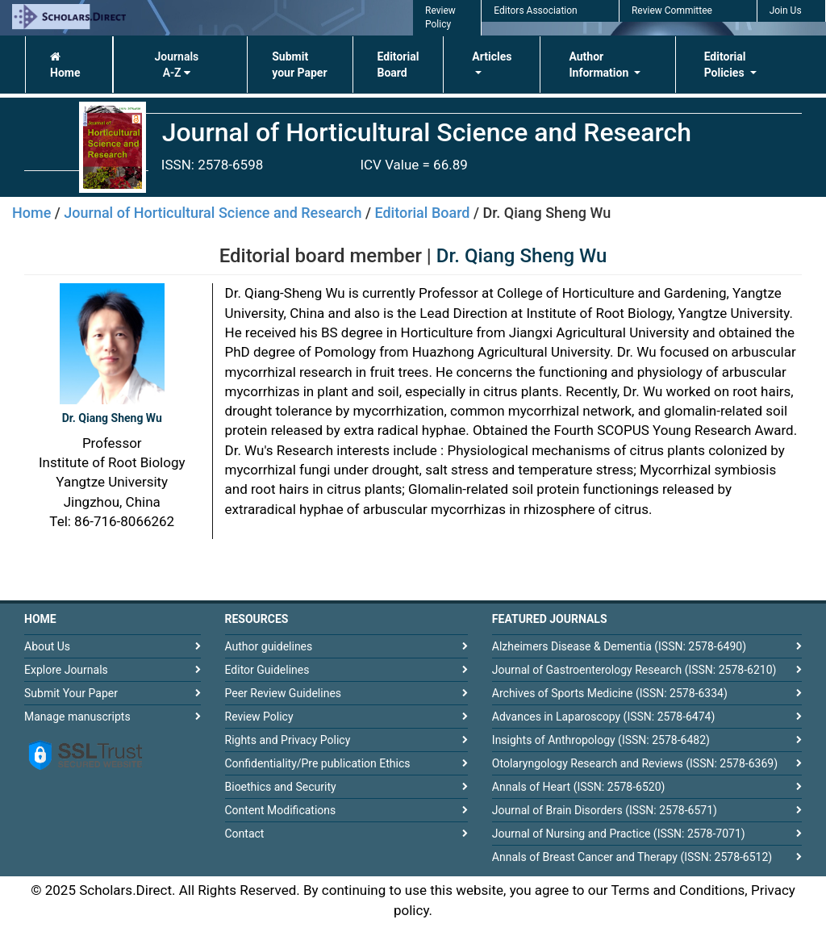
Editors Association (535, 10)
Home (65, 65)
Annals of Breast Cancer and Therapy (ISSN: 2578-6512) (632, 857)
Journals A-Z (176, 64)
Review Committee (672, 10)
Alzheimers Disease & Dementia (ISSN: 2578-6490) (619, 646)
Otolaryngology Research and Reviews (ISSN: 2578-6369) (635, 763)
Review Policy (259, 716)
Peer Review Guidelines (283, 693)
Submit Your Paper (71, 693)
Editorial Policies (725, 64)
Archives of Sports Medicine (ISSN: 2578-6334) (610, 693)
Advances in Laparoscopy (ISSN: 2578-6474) (603, 716)
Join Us (786, 10)
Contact (245, 833)
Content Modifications (280, 810)
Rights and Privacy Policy (288, 739)
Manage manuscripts (77, 716)
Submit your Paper (299, 64)
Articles (491, 56)
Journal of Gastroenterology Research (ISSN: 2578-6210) (634, 669)
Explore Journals (66, 669)
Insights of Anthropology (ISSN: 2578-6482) (601, 739)
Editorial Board (398, 64)
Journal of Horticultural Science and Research (212, 212)
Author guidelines (269, 646)
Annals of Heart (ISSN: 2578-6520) (578, 786)
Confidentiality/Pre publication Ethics (318, 763)
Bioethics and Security (280, 786)
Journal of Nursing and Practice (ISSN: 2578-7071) (618, 833)
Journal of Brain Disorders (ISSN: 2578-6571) (604, 810)
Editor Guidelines (267, 669)
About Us (47, 646)
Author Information (600, 64)
